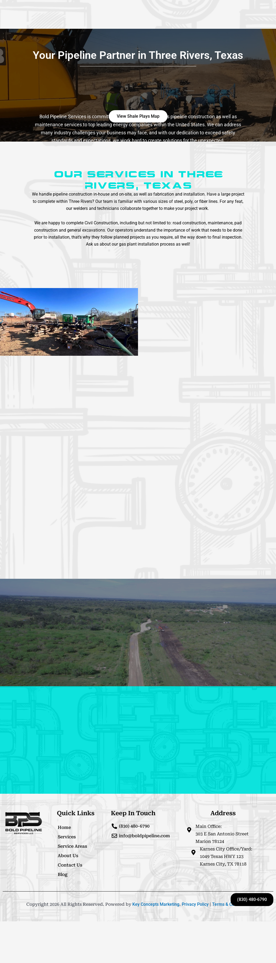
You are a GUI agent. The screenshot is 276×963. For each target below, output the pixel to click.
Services (67, 836)
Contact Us (70, 865)
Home (64, 827)
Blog (62, 874)
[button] (138, 116)
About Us (68, 855)
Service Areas (72, 846)
